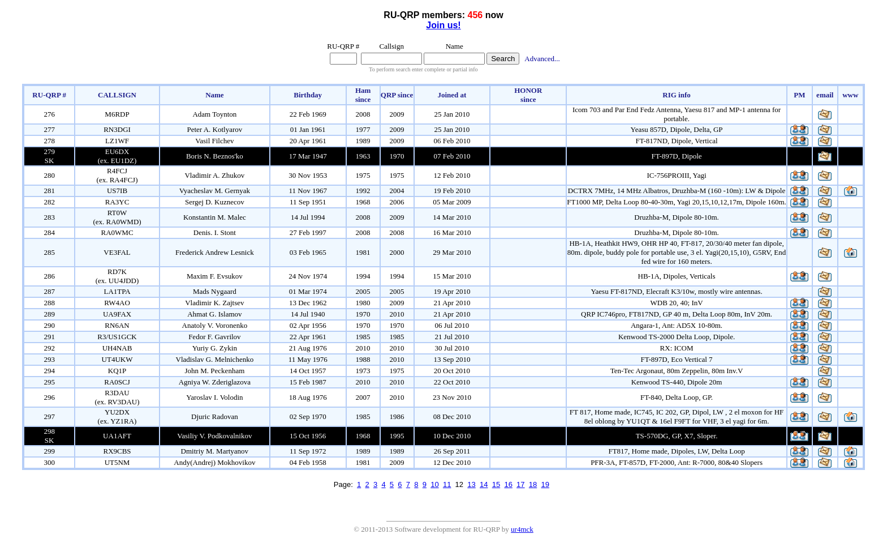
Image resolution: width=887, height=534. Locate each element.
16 (508, 484)
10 (434, 484)
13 (471, 484)
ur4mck (522, 529)
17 (520, 484)
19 (545, 484)
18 (533, 484)
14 (484, 484)
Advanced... (541, 58)
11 (447, 484)
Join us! (443, 25)
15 (496, 484)
